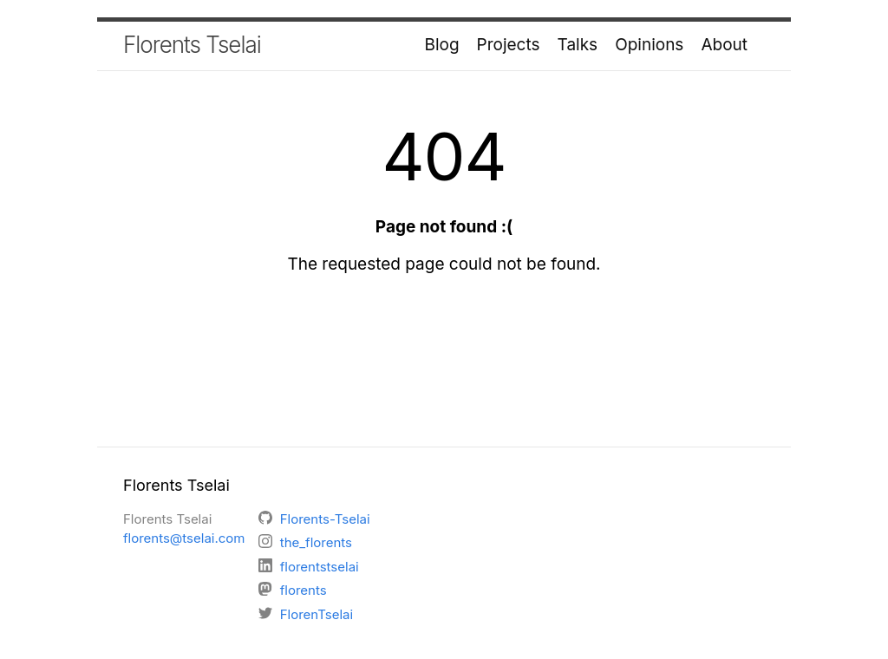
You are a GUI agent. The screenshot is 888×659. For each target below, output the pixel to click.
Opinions (649, 45)
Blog (442, 45)
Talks (578, 45)
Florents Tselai (192, 44)
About (724, 45)
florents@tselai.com (184, 538)
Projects (508, 45)
